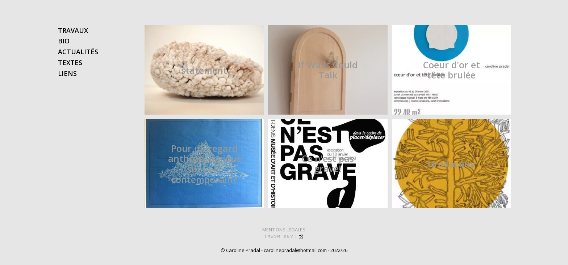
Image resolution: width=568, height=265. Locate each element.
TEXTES (70, 62)
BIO (64, 41)
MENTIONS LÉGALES (283, 229)
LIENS (67, 73)
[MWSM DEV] (280, 236)
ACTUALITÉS (78, 51)
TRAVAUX (73, 30)
